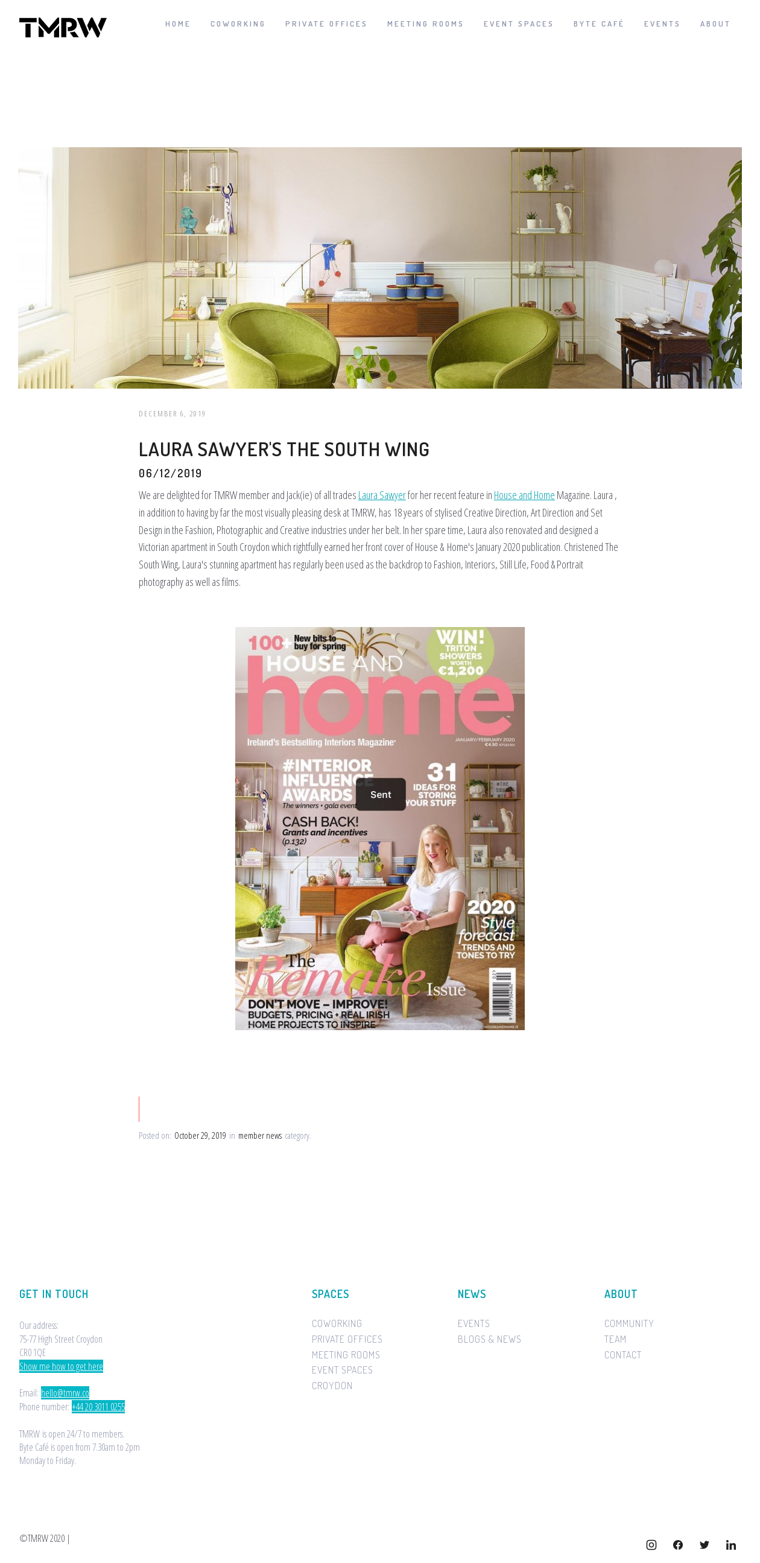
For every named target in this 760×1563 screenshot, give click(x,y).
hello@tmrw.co (65, 1392)
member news (260, 1135)
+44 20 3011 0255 (98, 1406)
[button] (716, 24)
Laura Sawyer (382, 495)
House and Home (524, 495)
